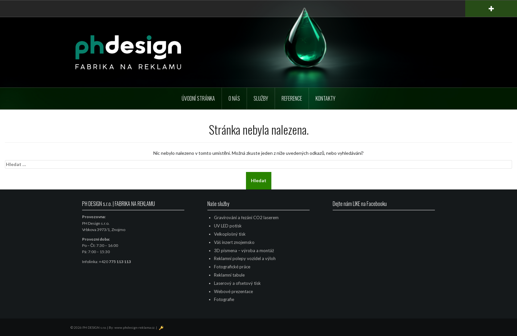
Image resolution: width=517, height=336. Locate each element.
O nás (234, 98)
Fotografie (224, 299)
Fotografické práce (232, 266)
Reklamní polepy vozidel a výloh (245, 258)
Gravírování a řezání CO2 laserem (246, 217)
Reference (292, 98)
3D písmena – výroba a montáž (244, 250)
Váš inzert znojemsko (234, 242)
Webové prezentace (233, 291)
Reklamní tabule (229, 275)
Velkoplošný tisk (230, 234)
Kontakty (325, 98)
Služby (261, 98)
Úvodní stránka (198, 98)
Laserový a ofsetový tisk (237, 283)
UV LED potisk (228, 225)
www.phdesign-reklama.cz (134, 327)
